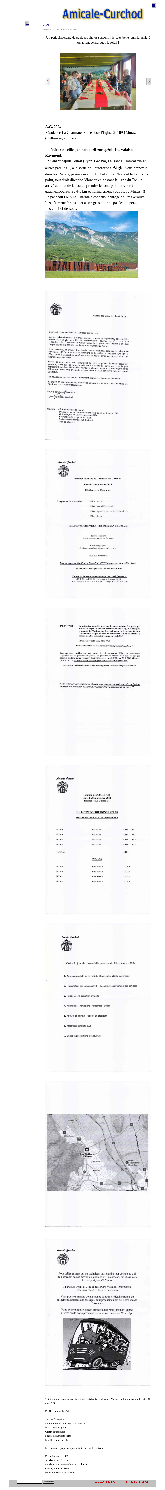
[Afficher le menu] (154, 5)
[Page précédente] (47, 81)
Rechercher (49, 1482)
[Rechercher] (29, 1482)
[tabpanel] (98, 40)
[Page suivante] (148, 81)
